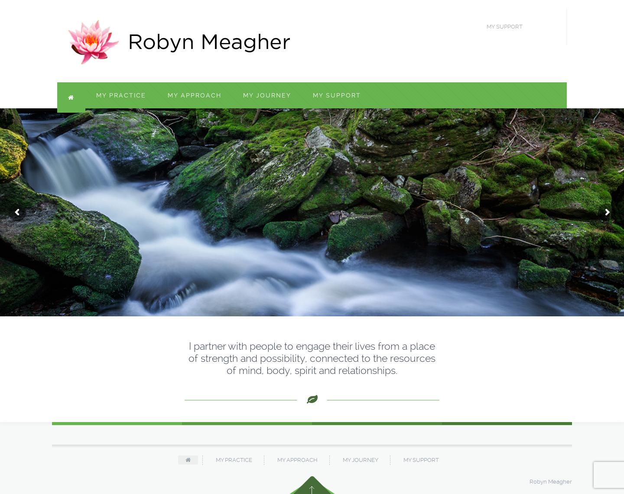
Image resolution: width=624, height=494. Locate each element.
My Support (337, 95)
